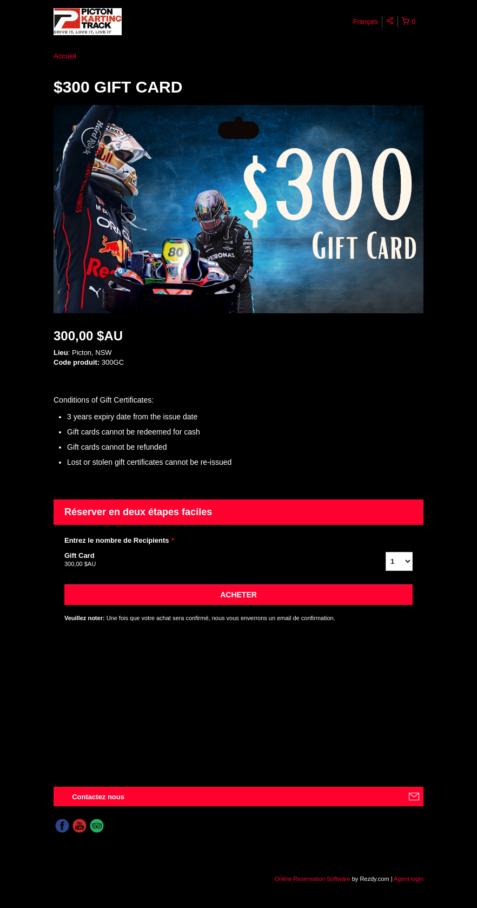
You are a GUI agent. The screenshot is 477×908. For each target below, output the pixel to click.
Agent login (408, 879)
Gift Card (211, 560)
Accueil (65, 56)
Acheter (238, 594)
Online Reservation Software (312, 879)
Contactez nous (98, 797)
